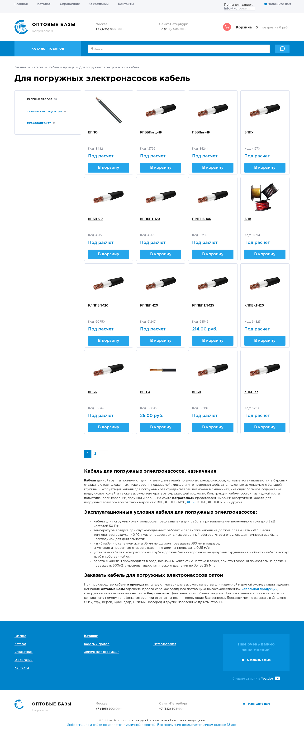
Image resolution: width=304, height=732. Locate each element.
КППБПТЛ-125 (203, 305)
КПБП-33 (251, 392)
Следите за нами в (256, 678)
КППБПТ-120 (150, 219)
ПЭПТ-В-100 (201, 219)
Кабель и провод (61, 67)
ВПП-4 (145, 392)
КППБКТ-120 (254, 305)
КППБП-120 (149, 305)
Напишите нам (277, 4)
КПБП (196, 392)
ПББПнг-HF (201, 132)
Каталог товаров (48, 49)
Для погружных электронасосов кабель (109, 67)
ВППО (93, 132)
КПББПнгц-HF (151, 132)
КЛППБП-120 (98, 305)
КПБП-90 (95, 219)
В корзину (108, 167)
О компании (99, 4)
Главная (21, 4)
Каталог (43, 4)
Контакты (126, 4)
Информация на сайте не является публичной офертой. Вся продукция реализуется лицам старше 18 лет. (152, 725)
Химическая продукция (101, 652)
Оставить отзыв (259, 660)
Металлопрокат (164, 644)
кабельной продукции (259, 589)
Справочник (70, 4)
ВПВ (247, 219)
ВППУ (249, 132)
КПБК (92, 392)
